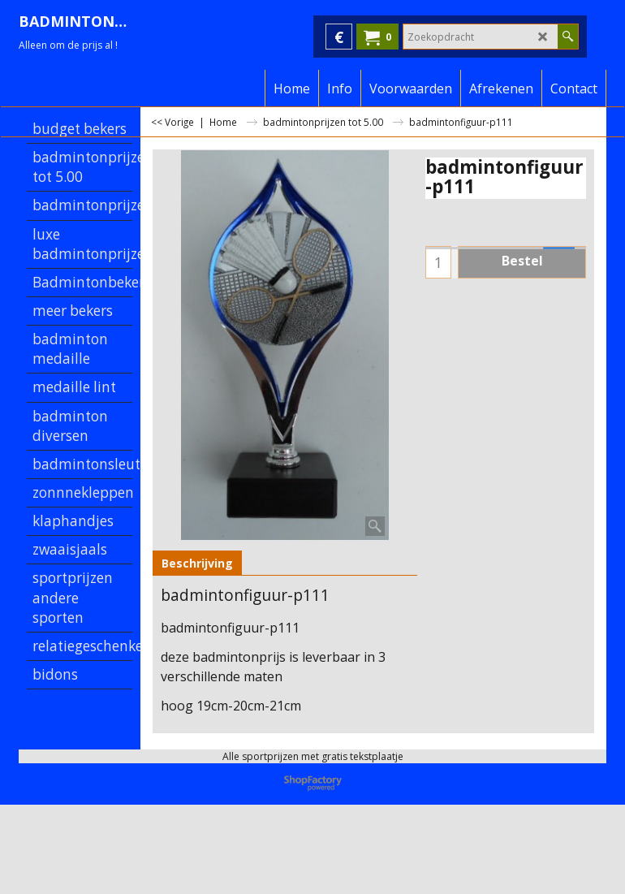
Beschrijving (197, 563)
